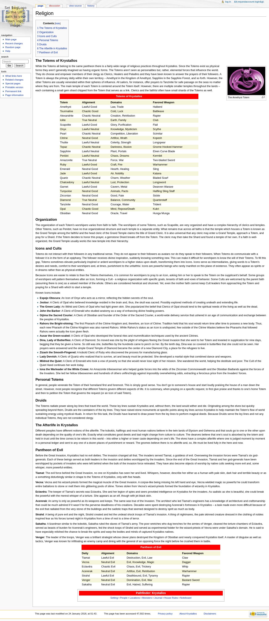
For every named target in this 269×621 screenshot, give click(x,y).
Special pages (12, 83)
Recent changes (14, 43)
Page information (14, 95)
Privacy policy (165, 613)
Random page (12, 47)
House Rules (171, 598)
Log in (228, 1)
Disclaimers (210, 613)
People (124, 598)
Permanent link (13, 91)
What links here (13, 76)
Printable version (14, 87)
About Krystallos (188, 613)
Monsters (147, 598)
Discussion (54, 5)
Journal (158, 598)
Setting (114, 598)
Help (7, 51)
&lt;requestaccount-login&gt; (249, 1)
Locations (135, 598)
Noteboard (185, 598)
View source (75, 5)
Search (5, 56)
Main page (11, 39)
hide (57, 23)
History (91, 5)
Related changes (14, 79)
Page (40, 5)
